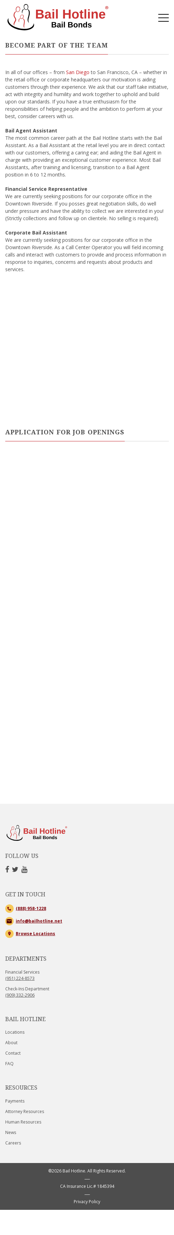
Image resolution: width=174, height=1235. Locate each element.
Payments (14, 1101)
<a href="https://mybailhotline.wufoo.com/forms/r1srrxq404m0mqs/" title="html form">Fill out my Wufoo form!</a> (87, 628)
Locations (14, 1032)
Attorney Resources (24, 1111)
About (11, 1043)
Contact (13, 1053)
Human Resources (23, 1122)
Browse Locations (35, 934)
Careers (13, 1143)
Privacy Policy (87, 1202)
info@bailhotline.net (39, 921)
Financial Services (22, 975)
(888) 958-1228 (31, 908)
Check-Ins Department (27, 992)
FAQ (9, 1064)
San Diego (77, 72)
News (10, 1132)
